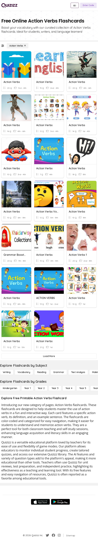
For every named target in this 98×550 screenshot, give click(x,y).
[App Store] (40, 502)
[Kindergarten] (10, 388)
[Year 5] (82, 388)
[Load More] (49, 356)
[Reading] (41, 372)
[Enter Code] (88, 5)
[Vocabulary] (24, 372)
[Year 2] (41, 388)
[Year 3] (55, 388)
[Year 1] (27, 388)
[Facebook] (53, 535)
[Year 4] (69, 388)
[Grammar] (58, 372)
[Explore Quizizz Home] (9, 5)
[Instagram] (59, 535)
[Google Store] (60, 502)
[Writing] (6, 372)
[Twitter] (47, 535)
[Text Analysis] (78, 372)
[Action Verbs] (17, 45)
